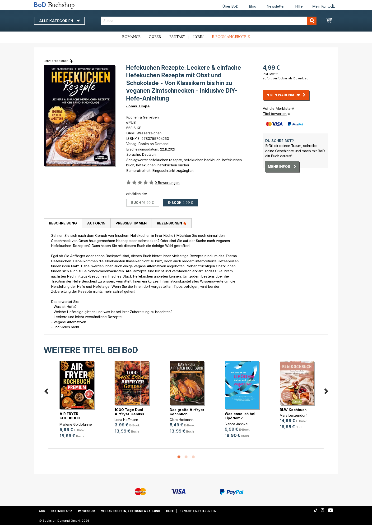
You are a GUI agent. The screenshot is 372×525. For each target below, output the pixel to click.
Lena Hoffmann (126, 420)
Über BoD (230, 6)
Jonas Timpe (138, 106)
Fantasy (177, 37)
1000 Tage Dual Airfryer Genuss (129, 411)
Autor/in (96, 223)
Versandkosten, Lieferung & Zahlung (130, 511)
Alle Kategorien (59, 20)
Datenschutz (61, 511)
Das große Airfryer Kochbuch (187, 411)
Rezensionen (171, 223)
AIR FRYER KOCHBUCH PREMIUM (70, 418)
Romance (131, 37)
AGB (42, 511)
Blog (252, 6)
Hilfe (299, 6)
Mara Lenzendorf (293, 415)
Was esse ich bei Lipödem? (240, 415)
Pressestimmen (131, 223)
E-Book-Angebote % (231, 37)
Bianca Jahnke (236, 424)
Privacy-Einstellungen (198, 511)
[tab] (63, 223)
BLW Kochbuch (293, 409)
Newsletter (276, 6)
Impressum (86, 511)
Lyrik (198, 37)
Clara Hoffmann (182, 420)
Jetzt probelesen (56, 61)
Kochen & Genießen (142, 117)
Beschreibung (63, 223)
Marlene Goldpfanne (76, 424)
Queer (155, 37)
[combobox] (209, 21)
